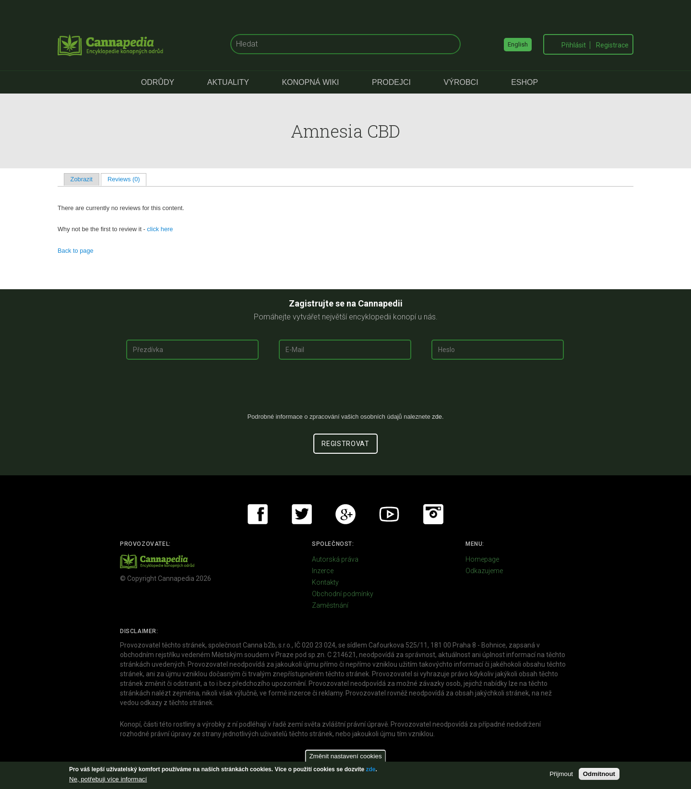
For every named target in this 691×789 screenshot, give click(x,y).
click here (160, 229)
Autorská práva (335, 559)
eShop (524, 82)
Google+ (345, 514)
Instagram (433, 514)
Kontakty (325, 582)
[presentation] (345, 390)
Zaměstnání (330, 605)
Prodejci (391, 82)
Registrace (612, 45)
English (518, 44)
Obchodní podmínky (342, 594)
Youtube (389, 514)
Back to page (76, 250)
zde (370, 769)
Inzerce (323, 571)
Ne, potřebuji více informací (108, 779)
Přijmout (561, 773)
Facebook (258, 514)
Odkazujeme (484, 571)
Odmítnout (599, 773)
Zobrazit (82, 179)
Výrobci (461, 82)
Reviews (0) (126, 179)
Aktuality (228, 82)
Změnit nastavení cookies (345, 756)
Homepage (482, 559)
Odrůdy (157, 82)
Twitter (302, 514)
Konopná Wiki (310, 82)
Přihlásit (573, 45)
